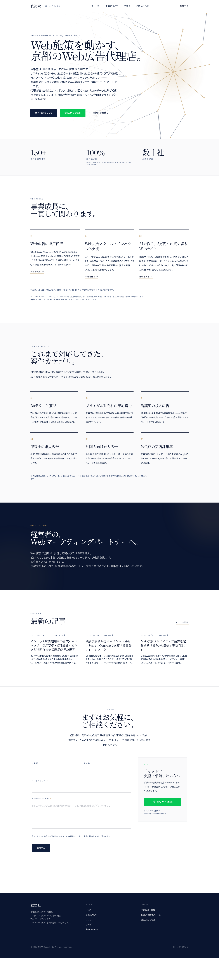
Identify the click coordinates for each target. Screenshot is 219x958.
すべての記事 (182, 622)
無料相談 (184, 6)
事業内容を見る (100, 112)
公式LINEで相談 (72, 112)
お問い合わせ (142, 6)
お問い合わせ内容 (41, 799)
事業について (112, 6)
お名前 (36, 764)
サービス (95, 6)
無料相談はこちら (43, 112)
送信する (40, 848)
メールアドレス (40, 781)
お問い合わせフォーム (150, 915)
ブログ (127, 6)
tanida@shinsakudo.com (155, 816)
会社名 (87, 764)
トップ (88, 910)
